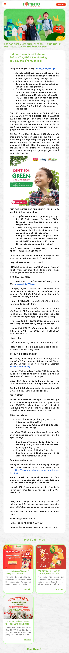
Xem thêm (33, 648)
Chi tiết (27, 589)
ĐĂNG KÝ (61, 4)
